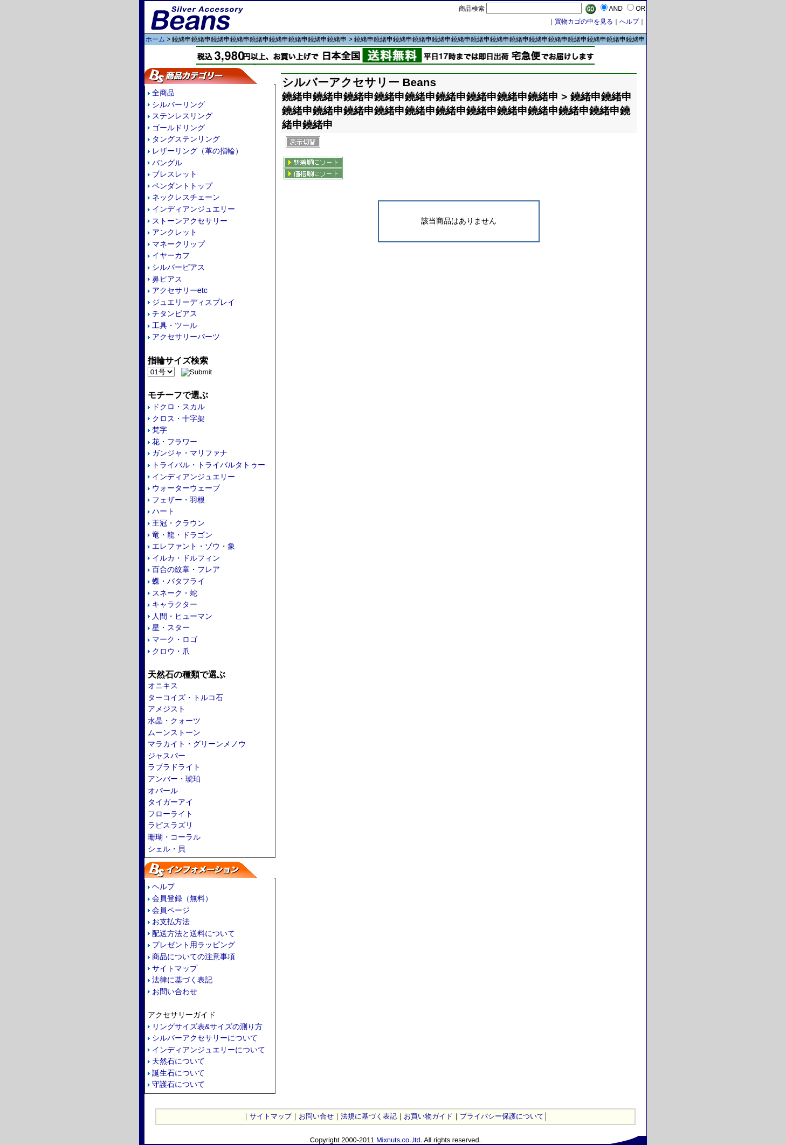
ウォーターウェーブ (186, 488)
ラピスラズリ (170, 825)
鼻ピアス (167, 279)
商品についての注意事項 (193, 956)
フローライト (170, 813)
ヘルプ (163, 886)
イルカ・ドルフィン (186, 558)
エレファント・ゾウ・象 (193, 546)
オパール (163, 790)
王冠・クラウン (178, 523)
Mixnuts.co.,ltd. (399, 1140)
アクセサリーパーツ (186, 336)
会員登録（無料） (182, 898)
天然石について (178, 1061)
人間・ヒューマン (182, 616)
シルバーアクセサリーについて (205, 1038)
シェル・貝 (166, 848)
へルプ (629, 21)
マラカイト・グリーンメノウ (197, 743)
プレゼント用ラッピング (193, 944)
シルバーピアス (178, 267)
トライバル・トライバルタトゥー (208, 464)
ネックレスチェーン (186, 197)
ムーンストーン (174, 732)
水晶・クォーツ (174, 720)
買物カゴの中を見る (584, 21)
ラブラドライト (174, 767)
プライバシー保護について (502, 1116)
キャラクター (174, 604)
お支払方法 (171, 921)
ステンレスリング (182, 115)
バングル (167, 162)
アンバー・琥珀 (174, 778)
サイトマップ (174, 968)
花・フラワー (174, 441)
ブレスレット (174, 174)
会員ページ (171, 910)
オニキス (163, 685)
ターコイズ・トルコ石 (185, 697)
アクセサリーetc (180, 290)
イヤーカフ (171, 255)
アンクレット (174, 232)
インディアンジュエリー (193, 209)
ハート (163, 511)
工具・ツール (174, 325)
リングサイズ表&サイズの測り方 (207, 1026)
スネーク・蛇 (174, 593)
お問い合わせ (174, 991)
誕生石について (178, 1073)
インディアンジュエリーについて (208, 1049)
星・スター (171, 627)
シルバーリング (178, 104)
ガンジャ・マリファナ (189, 453)
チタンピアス (174, 313)
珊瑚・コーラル (174, 837)
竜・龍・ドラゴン (182, 534)
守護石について (178, 1084)
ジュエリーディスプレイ (193, 302)
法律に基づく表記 (182, 979)
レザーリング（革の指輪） (197, 150)
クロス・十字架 (178, 418)
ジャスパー (166, 755)
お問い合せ (316, 1116)
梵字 (159, 429)
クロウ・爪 (171, 651)
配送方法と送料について (193, 933)
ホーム (155, 39)
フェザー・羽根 (178, 499)
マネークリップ (178, 244)
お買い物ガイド (428, 1116)
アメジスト (166, 708)
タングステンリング (186, 139)
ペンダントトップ (182, 185)
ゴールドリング (178, 127)
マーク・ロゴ (174, 639)
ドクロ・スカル (178, 406)
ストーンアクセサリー (189, 221)
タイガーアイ (170, 802)
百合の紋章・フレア (186, 569)
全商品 (163, 92)
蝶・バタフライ (178, 581)
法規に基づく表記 (369, 1116)
